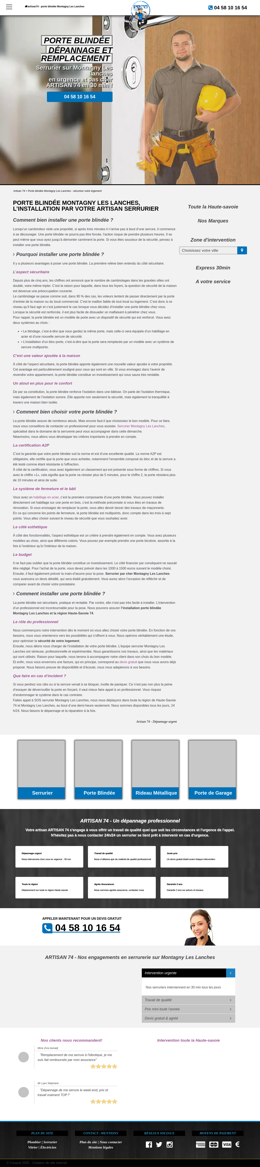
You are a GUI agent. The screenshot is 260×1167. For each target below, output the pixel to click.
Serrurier (50, 1142)
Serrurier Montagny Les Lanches (140, 426)
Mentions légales (100, 1147)
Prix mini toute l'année (162, 1009)
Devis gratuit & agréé (161, 1018)
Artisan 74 (19, 190)
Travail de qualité (158, 1000)
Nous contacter (111, 1142)
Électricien (48, 1147)
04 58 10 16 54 (226, 7)
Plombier (34, 1142)
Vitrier (33, 1147)
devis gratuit (128, 662)
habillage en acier (46, 497)
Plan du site (88, 1142)
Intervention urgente (161, 973)
